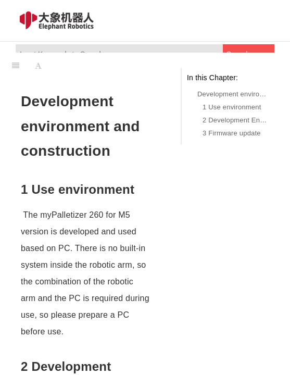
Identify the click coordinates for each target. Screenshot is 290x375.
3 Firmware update (232, 133)
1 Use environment (232, 107)
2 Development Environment (236, 120)
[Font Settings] (38, 66)
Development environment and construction (233, 94)
